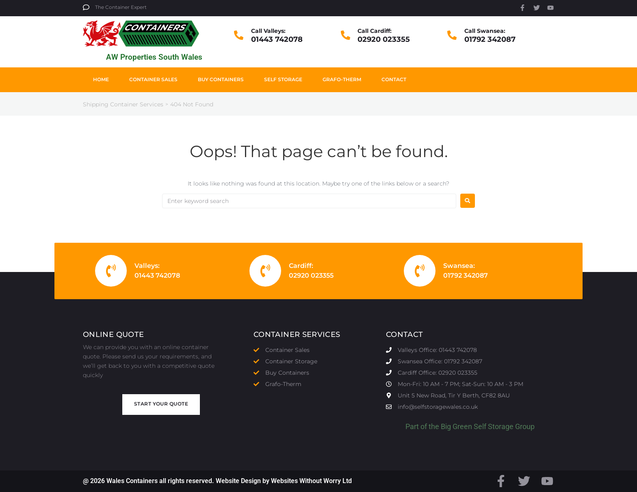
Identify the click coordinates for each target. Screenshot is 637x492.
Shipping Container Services (123, 104)
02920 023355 (384, 39)
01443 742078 (277, 39)
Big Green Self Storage (477, 426)
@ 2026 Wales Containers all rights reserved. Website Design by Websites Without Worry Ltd (217, 481)
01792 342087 (490, 39)
